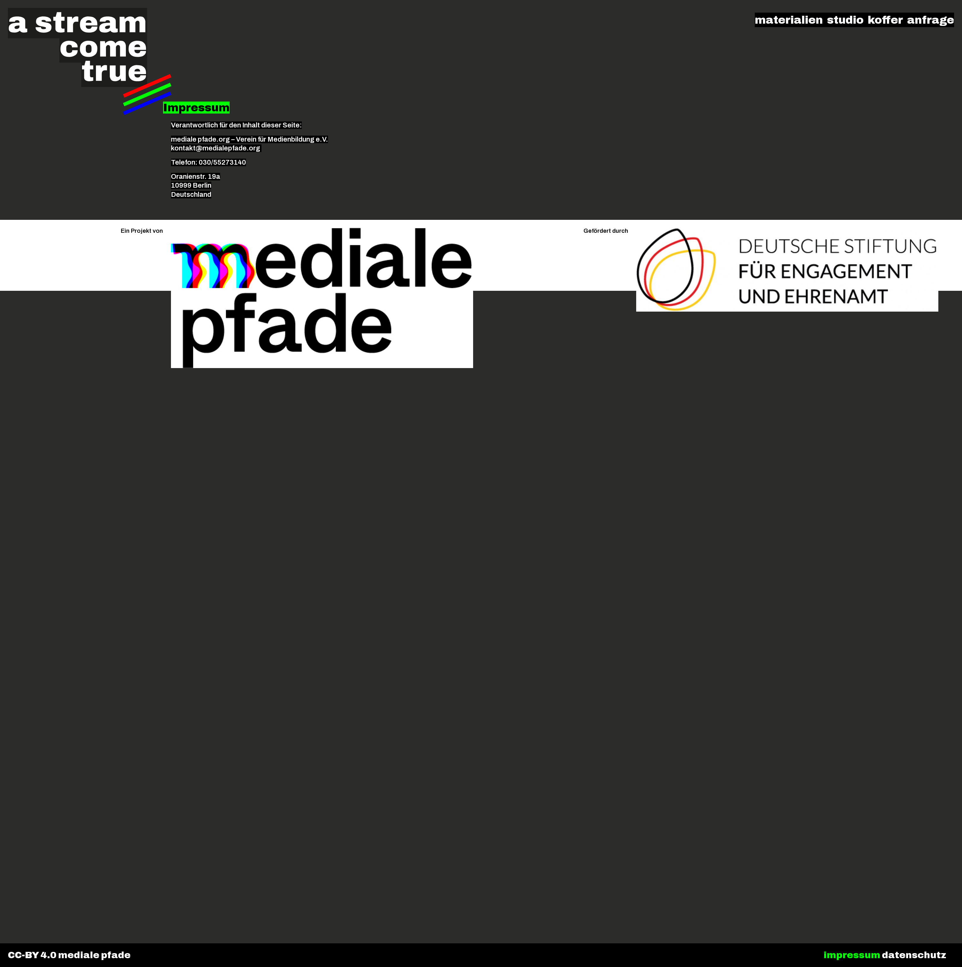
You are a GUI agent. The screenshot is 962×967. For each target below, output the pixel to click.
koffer (885, 20)
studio (845, 20)
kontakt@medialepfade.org (216, 148)
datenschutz (914, 955)
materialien (789, 20)
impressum (852, 955)
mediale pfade (94, 955)
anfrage (930, 20)
